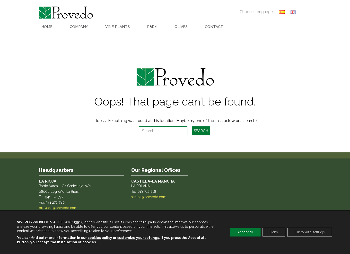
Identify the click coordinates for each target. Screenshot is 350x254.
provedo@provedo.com (58, 208)
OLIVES (181, 27)
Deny (274, 232)
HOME (46, 27)
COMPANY (79, 27)
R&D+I (152, 27)
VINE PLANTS (117, 27)
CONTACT (214, 27)
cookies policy (100, 238)
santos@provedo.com (148, 197)
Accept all (245, 232)
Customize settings (310, 232)
